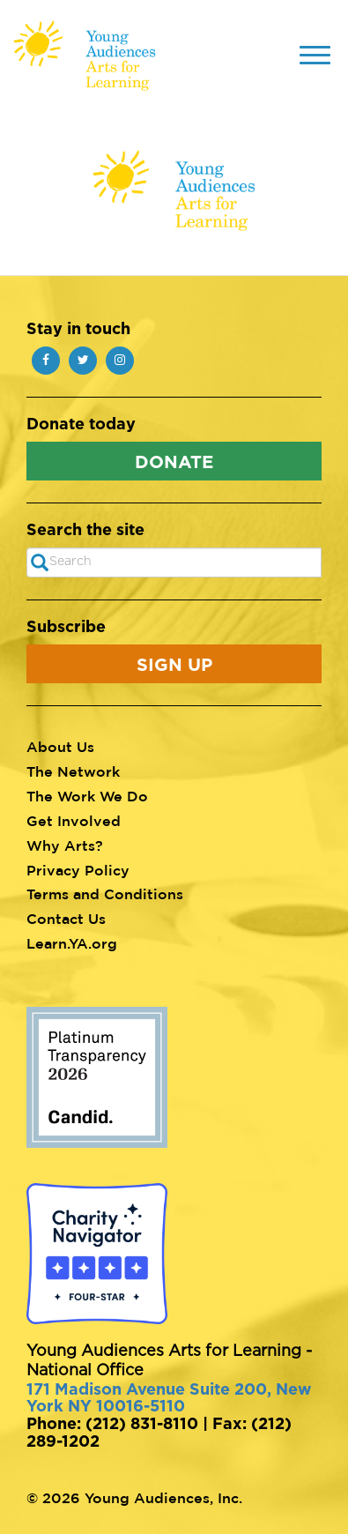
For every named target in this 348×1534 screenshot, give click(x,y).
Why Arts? (64, 845)
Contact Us (66, 919)
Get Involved (73, 821)
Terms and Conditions (104, 894)
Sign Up (174, 664)
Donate (174, 461)
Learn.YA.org (71, 943)
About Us (60, 747)
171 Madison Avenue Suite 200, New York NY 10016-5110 (169, 1397)
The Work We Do (87, 796)
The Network (73, 771)
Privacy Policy (78, 870)
